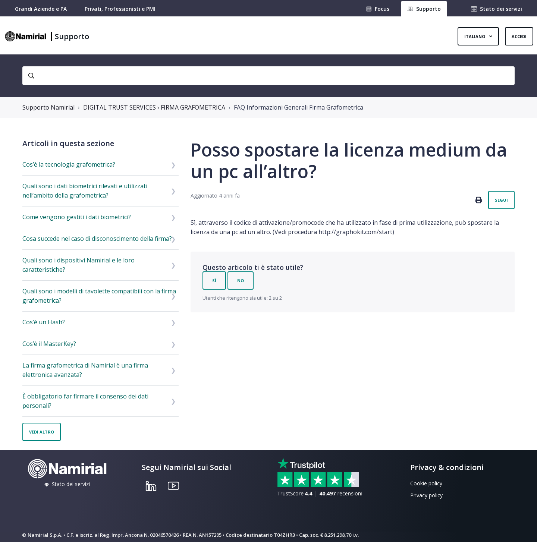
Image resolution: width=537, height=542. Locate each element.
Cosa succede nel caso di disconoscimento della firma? (97, 238)
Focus (382, 8)
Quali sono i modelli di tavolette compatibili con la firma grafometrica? (99, 296)
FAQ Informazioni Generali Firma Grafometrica (298, 107)
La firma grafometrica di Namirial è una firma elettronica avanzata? (85, 370)
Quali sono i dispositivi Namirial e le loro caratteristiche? (78, 265)
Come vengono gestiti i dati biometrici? (76, 217)
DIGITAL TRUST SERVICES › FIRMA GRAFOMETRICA (154, 107)
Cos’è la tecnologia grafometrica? (68, 164)
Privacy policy (426, 495)
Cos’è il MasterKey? (49, 344)
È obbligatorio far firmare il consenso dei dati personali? (85, 401)
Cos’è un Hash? (43, 322)
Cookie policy (426, 483)
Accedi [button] (519, 36)
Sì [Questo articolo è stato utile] (214, 280)
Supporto (72, 36)
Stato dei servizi (501, 8)
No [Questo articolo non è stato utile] (240, 280)
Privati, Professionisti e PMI (120, 8)
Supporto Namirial (48, 107)
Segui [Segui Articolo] (501, 200)
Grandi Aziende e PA (41, 8)
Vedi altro (41, 432)
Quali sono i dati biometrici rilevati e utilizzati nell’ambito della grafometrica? (84, 190)
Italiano (475, 36)
